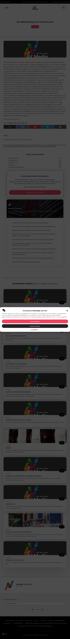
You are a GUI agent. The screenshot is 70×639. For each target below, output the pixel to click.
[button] (67, 311)
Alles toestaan (35, 321)
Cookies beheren (35, 326)
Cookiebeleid (34, 329)
